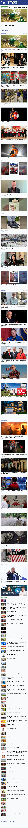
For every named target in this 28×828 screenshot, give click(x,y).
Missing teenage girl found (11, 728)
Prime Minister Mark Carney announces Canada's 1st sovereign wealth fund (16, 631)
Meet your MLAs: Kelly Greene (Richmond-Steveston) (16, 739)
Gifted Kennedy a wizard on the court (13, 782)
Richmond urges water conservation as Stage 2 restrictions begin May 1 (15, 639)
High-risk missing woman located (13, 697)
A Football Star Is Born (11, 627)
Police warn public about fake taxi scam (14, 662)
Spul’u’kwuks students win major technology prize (16, 732)
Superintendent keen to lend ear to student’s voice (16, 755)
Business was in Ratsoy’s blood (12, 798)
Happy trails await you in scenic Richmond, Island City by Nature (17, 694)
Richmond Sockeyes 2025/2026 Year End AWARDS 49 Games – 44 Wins (17, 616)
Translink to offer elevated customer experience (15, 778)
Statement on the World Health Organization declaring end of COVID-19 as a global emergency (17, 752)
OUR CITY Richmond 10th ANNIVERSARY (15, 619)
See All (2, 823)
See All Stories (24, 33)
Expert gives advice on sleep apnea (13, 712)
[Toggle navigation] (25, 2)
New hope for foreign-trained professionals (14, 809)
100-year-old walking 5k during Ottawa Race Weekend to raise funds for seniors (17, 635)
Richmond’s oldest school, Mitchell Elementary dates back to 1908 (16, 717)
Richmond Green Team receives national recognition (16, 794)
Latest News (4, 7)
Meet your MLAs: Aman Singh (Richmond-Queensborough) (14, 674)
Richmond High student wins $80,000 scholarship (16, 763)
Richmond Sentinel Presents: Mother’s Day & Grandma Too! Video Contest (17, 721)
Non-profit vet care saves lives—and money (15, 743)
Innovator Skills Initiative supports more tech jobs (16, 646)
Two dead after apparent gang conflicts (14, 813)
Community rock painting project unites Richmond (16, 767)
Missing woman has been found (12, 704)
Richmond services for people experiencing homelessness (15, 678)
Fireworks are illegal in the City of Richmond (15, 708)
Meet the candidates (10, 802)
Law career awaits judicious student (13, 747)
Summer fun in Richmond (11, 658)
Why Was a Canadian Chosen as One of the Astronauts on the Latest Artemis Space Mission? (16, 604)
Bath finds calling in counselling (12, 654)
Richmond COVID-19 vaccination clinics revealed (16, 681)
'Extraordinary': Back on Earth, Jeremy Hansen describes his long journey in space (15, 600)
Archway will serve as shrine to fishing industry (15, 759)
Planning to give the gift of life (12, 786)
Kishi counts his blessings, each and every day (15, 685)
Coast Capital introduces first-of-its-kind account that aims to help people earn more (16, 643)
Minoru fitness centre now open (12, 724)
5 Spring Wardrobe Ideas (11, 611)
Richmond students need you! (12, 669)
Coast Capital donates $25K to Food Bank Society (16, 650)
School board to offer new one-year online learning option (16, 690)
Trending (3, 597)
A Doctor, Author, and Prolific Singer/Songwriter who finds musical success (16, 608)
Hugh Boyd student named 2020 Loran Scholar (15, 790)
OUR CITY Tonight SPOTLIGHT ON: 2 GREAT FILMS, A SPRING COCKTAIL (17, 624)
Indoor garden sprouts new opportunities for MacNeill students (16, 771)
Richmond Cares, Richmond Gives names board (15, 774)
